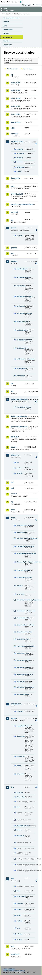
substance (20, 774)
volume (19, 939)
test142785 (20, 835)
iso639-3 (20, 586)
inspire (13, 447)
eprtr (13, 186)
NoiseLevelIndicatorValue (20, 625)
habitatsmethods (20, 348)
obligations (20, 167)
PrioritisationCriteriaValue (20, 646)
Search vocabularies (12, 68)
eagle (18, 468)
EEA (12, 2)
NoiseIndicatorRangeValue (20, 611)
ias (12, 383)
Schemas (6, 33)
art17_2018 (15, 114)
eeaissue (20, 162)
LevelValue (20, 594)
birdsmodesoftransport (20, 296)
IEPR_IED (15, 437)
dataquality (15, 178)
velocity (19, 934)
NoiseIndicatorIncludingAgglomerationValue (20, 600)
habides (14, 261)
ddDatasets (20, 153)
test (12, 787)
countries (20, 235)
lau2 (12, 488)
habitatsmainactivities (20, 340)
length (19, 909)
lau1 (12, 482)
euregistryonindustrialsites (17, 204)
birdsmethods (20, 286)
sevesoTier (20, 756)
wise (13, 946)
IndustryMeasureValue (20, 577)
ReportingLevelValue (20, 660)
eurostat (14, 212)
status (19, 171)
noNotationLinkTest (20, 826)
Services (6, 41)
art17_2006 (15, 98)
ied (12, 391)
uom (12, 878)
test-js (19, 830)
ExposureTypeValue (20, 570)
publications (16, 704)
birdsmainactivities (20, 277)
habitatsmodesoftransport (20, 359)
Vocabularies (7, 37)
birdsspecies (20, 306)
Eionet (11, 14)
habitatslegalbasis (20, 330)
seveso (14, 718)
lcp (12, 502)
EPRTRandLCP (17, 194)
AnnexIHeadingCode (20, 407)
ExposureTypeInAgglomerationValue (20, 562)
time (18, 928)
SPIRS (19, 765)
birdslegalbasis (20, 269)
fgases (13, 228)
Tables (5, 25)
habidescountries (20, 322)
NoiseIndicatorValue (20, 618)
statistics (20, 921)
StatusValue (20, 681)
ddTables (20, 158)
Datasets (6, 22)
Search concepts (28, 68)
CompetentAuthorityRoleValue (20, 538)
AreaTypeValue (20, 532)
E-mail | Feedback (9, 969)
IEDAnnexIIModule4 (17, 427)
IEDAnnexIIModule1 (17, 399)
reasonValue (20, 736)
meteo (19, 915)
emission (20, 903)
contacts (20, 149)
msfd (13, 510)
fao (12, 220)
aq (12, 75)
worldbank (15, 954)
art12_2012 (15, 83)
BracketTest (20, 797)
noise (13, 518)
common (14, 134)
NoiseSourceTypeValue (20, 632)
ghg (12, 253)
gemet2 (14, 248)
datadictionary (17, 141)
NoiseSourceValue (20, 639)
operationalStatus (20, 726)
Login (25, 5)
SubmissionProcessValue (20, 687)
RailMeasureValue (20, 653)
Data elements (8, 29)
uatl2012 (20, 473)
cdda (13, 128)
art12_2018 (15, 90)
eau (18, 807)
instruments (20, 376)
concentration (20, 896)
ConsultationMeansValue (20, 546)
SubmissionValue (20, 694)
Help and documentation (11, 18)
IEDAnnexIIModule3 (17, 416)
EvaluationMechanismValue (20, 553)
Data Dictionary (18, 14)
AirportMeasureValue (20, 525)
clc (18, 462)
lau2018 (14, 494)
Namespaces (7, 45)
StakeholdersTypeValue (20, 674)
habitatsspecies (20, 368)
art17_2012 (15, 106)
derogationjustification (20, 313)
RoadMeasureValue (20, 667)
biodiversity (16, 122)
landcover (15, 455)
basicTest (20, 793)
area (18, 891)
